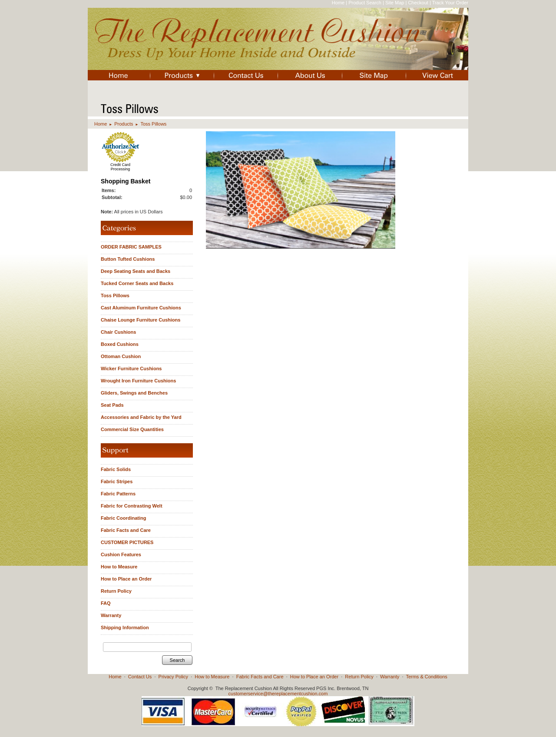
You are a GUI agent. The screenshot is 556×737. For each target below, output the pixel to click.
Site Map (394, 2)
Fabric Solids (116, 469)
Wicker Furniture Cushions (131, 368)
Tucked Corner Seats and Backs (137, 283)
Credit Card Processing (120, 167)
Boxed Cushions (120, 344)
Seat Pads (112, 405)
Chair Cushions (118, 332)
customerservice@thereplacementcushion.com (278, 693)
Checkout (418, 2)
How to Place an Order (126, 578)
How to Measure (119, 566)
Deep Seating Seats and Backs (135, 271)
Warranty (111, 615)
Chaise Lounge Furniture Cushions (140, 319)
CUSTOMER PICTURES (127, 542)
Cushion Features (121, 554)
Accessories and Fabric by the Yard (141, 417)
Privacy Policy (173, 676)
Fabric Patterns (118, 493)
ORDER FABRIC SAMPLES (131, 246)
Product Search (364, 2)
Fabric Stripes (116, 481)
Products (123, 123)
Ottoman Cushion (121, 356)
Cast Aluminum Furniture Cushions (141, 307)
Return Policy (116, 591)
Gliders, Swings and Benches (134, 392)
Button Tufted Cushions (128, 259)
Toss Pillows (153, 123)
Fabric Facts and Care (126, 530)
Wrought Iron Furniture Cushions (138, 380)
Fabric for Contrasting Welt (131, 505)
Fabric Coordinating (123, 518)
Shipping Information (125, 627)
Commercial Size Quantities (132, 429)
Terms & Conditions (426, 676)
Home (338, 2)
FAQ (106, 603)
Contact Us (140, 676)
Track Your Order (450, 2)
